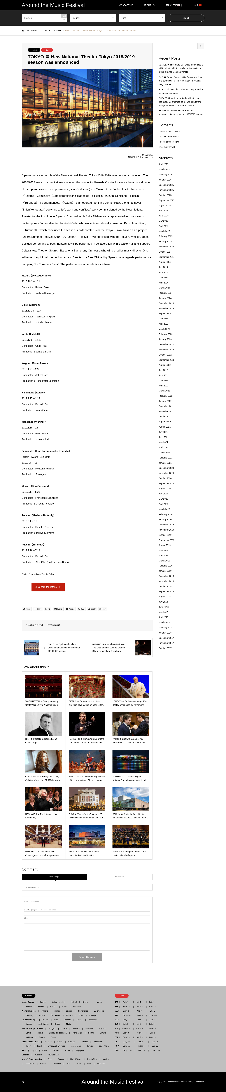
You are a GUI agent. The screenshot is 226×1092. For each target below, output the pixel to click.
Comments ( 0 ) (54, 877)
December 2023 (166, 303)
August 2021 (165, 427)
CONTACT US (126, 5)
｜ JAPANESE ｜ (172, 5)
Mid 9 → (140, 1037)
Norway (99, 1002)
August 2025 (165, 205)
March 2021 (164, 452)
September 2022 (167, 360)
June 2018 (164, 607)
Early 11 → (127, 1046)
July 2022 (163, 370)
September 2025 (167, 200)
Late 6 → (153, 1024)
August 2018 (165, 596)
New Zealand (53, 1055)
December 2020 (166, 468)
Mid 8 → (140, 1033)
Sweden (41, 1007)
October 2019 (165, 535)
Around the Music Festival (112, 1082)
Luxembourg (99, 1011)
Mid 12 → (141, 1051)
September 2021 (167, 421)
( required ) (31, 902)
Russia (53, 1037)
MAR (117, 1011)
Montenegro (77, 1033)
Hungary (52, 1029)
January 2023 (165, 339)
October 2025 (165, 195)
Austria (42, 1015)
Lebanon (48, 1042)
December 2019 (166, 524)
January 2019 (165, 571)
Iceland (43, 1002)
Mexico (105, 1059)
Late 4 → (153, 1015)
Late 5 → (153, 1020)
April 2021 (163, 447)
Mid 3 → (140, 1011)
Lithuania (76, 1007)
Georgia (72, 1042)
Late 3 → (153, 1011)
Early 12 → (127, 1051)
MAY (117, 1020)
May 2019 (163, 550)
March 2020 (164, 509)
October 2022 (165, 355)
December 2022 (166, 344)
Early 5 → (127, 1020)
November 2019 (166, 530)
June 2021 (164, 437)
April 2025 (163, 226)
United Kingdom (58, 1002)
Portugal (93, 1015)
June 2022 (164, 375)
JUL (116, 1029)
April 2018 (163, 617)
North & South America (33, 1059)
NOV (117, 1046)
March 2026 (164, 169)
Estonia (53, 1007)
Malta (68, 1024)
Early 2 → (127, 1007)
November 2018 (166, 581)
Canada (61, 1059)
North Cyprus (43, 1024)
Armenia (84, 1042)
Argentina (100, 1064)
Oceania (26, 1055)
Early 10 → (127, 1042)
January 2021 (165, 463)
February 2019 (166, 566)
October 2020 (165, 478)
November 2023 (166, 308)
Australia (38, 1055)
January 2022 (165, 401)
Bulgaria (102, 1029)
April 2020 (163, 504)
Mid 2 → (140, 1007)
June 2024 (164, 272)
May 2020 (163, 499)
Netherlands (83, 1011)
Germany (29, 1015)
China (45, 1051)
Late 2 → (153, 1007)
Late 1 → (153, 1002)
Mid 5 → (140, 1020)
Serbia (28, 1033)
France (56, 1011)
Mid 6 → (140, 1024)
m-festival (39, 625)
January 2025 (165, 241)
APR (117, 1015)
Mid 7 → (140, 1029)
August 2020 (165, 488)
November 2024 (166, 246)
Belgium (69, 1011)
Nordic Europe (29, 1002)
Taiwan (56, 1051)
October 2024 (165, 252)
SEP (117, 1037)
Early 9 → (127, 1037)
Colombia (57, 1064)
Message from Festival (169, 131)
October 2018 (165, 586)
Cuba (50, 1059)
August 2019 (165, 545)
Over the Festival (167, 147)
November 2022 (166, 349)
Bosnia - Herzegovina (57, 1033)
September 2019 (167, 540)
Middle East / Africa (31, 1042)
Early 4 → (127, 1015)
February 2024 (166, 293)
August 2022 (165, 365)
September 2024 (167, 257)
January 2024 (165, 298)
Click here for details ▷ (48, 587)
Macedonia (93, 1020)
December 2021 (166, 406)
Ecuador (44, 1064)
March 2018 (164, 622)
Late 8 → (153, 1033)
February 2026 (166, 174)
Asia (24, 1051)
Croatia (79, 1020)
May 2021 (163, 442)
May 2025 (163, 221)
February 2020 (166, 514)
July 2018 (163, 602)
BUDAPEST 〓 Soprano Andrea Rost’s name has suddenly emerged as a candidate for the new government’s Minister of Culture (180, 102)
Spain (81, 1015)
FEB (117, 1007)
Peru (89, 1064)
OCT (117, 1042)
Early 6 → (127, 1024)
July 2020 (163, 493)
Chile (79, 1064)
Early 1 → (127, 1002)
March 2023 (164, 329)
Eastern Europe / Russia (33, 1029)
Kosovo (40, 1033)
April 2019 (163, 555)
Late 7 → (152, 1029)
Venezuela (30, 1064)
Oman (60, 1042)
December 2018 (166, 576)
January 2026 (165, 180)
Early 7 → (126, 1029)
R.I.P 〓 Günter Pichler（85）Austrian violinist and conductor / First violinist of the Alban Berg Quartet (180, 81)
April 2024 (163, 282)
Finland (29, 1007)
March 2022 (164, 390)
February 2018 (166, 627)
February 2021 (166, 458)
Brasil (69, 1064)
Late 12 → (156, 1051)
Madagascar (76, 1046)
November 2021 (166, 411)
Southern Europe (30, 1020)
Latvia (65, 1007)
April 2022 (163, 385)
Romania (89, 1029)
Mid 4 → (140, 1015)
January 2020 (165, 519)
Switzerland (55, 1015)
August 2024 (165, 262)
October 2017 (165, 648)
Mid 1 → (140, 1002)
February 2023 (166, 334)
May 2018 (163, 612)
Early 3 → (127, 1011)
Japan (35, 50)
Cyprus (57, 1024)
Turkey (28, 1046)
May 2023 (163, 318)
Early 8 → (127, 1033)
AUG (117, 1033)
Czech (64, 1029)
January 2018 (165, 633)
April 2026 (163, 164)
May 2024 (163, 277)
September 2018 (167, 591)
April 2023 (163, 324)
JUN (117, 1024)
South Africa (103, 1046)
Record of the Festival (169, 142)
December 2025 (166, 185)
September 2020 (167, 483)
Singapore (80, 1051)
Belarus (42, 1037)
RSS (23, 1082)
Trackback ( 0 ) (119, 877)
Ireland (74, 1002)
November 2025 (166, 190)
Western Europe (30, 1011)
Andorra (45, 1011)
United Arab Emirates (56, 1046)
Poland (91, 1033)
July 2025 (163, 210)
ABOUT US (150, 5)
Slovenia (67, 1020)
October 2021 (165, 416)
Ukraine (103, 1033)
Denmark (86, 1002)
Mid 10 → (141, 1042)
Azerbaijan (98, 1042)
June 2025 (164, 215)
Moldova (29, 1037)
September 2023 (167, 313)
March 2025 (164, 231)
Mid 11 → (141, 1046)
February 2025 (166, 236)
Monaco (70, 1015)
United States (75, 1059)
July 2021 (163, 432)
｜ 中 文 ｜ (197, 5)
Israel (39, 1046)
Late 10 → (156, 1042)
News (47, 50)
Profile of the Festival (169, 136)
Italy (56, 1020)
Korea (67, 1051)
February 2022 (166, 396)
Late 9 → (153, 1037)
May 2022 (163, 380)
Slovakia (76, 1029)
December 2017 (166, 638)
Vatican (45, 1020)
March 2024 (164, 288)
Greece (29, 1024)
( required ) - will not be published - (40, 910)
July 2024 (163, 267)
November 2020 (166, 473)
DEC (117, 1051)
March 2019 (164, 560)
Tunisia (90, 1046)
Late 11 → (156, 1046)
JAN (117, 1002)
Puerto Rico (92, 1059)
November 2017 (166, 643)
